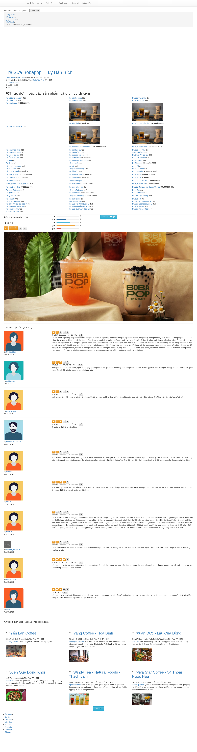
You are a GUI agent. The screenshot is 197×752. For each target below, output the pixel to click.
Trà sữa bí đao (11, 103)
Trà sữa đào (136, 174)
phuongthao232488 (76, 642)
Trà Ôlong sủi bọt (12, 157)
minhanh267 (11, 580)
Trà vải (71, 166)
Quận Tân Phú (38, 80)
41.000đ (147, 171)
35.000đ (22, 171)
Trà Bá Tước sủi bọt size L (142, 201)
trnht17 (9, 532)
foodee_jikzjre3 (138, 685)
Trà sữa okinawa (12, 209)
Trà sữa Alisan (74, 184)
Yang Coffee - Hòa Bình (93, 633)
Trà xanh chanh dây (13, 166)
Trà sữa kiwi (10, 178)
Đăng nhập (86, 3)
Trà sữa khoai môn (13, 150)
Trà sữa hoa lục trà (139, 181)
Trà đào (9, 161)
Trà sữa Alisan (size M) (15, 206)
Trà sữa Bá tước (138, 206)
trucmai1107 (11, 352)
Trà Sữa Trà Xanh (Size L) (79, 204)
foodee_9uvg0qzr (13, 549)
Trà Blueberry (137, 163)
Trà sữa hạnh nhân (13, 152)
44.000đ (146, 163)
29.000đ (82, 123)
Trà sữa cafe (74, 178)
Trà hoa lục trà (74, 193)
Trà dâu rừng (74, 171)
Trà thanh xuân (138, 169)
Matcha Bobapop (75, 181)
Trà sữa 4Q (136, 199)
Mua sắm (8, 727)
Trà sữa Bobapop (75, 100)
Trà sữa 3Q (10, 199)
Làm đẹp (8, 722)
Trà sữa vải (136, 178)
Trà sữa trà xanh (75, 98)
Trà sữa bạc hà (75, 150)
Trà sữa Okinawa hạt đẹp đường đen (146, 187)
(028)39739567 (13, 82)
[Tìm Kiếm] (34, 10)
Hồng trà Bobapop (76, 190)
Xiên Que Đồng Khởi (27, 672)
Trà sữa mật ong (75, 174)
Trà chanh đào (137, 171)
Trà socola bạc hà (76, 187)
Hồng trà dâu (74, 163)
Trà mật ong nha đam (14, 98)
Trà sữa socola (11, 100)
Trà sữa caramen (12, 174)
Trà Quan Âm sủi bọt (140, 155)
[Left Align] (6, 228)
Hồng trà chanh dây (76, 169)
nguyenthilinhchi (75, 685)
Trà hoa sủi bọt (75, 157)
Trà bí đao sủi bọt (139, 157)
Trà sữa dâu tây (138, 100)
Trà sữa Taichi (74, 199)
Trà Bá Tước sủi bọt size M (16, 204)
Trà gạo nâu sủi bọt (76, 155)
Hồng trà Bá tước (12, 211)
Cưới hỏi (8, 719)
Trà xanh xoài (11, 169)
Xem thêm (98, 709)
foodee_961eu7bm (13, 442)
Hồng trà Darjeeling (76, 196)
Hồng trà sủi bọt (138, 152)
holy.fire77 (10, 472)
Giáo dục (8, 730)
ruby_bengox (11, 411)
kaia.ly (8, 502)
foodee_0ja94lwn (12, 642)
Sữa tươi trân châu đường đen (18, 184)
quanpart (135, 642)
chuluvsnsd (10, 681)
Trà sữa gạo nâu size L (15, 126)
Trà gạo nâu (10, 193)
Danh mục (63, 3)
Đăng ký (75, 3)
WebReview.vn (34, 3)
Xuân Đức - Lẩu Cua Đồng (159, 633)
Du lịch (8, 717)
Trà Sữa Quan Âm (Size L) (79, 209)
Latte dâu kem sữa (13, 201)
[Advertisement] (98, 47)
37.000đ (22, 174)
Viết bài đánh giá (108, 217)
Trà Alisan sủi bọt (12, 155)
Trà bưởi (135, 166)
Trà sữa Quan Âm (139, 184)
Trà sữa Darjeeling (13, 187)
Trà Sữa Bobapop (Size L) (142, 204)
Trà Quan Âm (11, 196)
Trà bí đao (136, 190)
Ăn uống (8, 714)
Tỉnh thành (50, 3)
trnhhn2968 (10, 381)
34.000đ (21, 103)
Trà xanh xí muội (12, 171)
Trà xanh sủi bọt (75, 152)
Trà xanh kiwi (137, 161)
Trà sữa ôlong (11, 181)
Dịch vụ (8, 732)
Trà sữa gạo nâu (138, 150)
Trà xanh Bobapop (13, 190)
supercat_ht (10, 609)
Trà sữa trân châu (139, 98)
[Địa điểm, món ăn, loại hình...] (16, 10)
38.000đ (154, 123)
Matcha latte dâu (75, 201)
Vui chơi (8, 725)
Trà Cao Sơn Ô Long (140, 196)
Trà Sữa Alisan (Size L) (141, 209)
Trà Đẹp (9, 163)
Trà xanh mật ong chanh (78, 161)
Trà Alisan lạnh (137, 193)
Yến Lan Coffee (23, 633)
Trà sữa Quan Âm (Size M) (79, 206)
